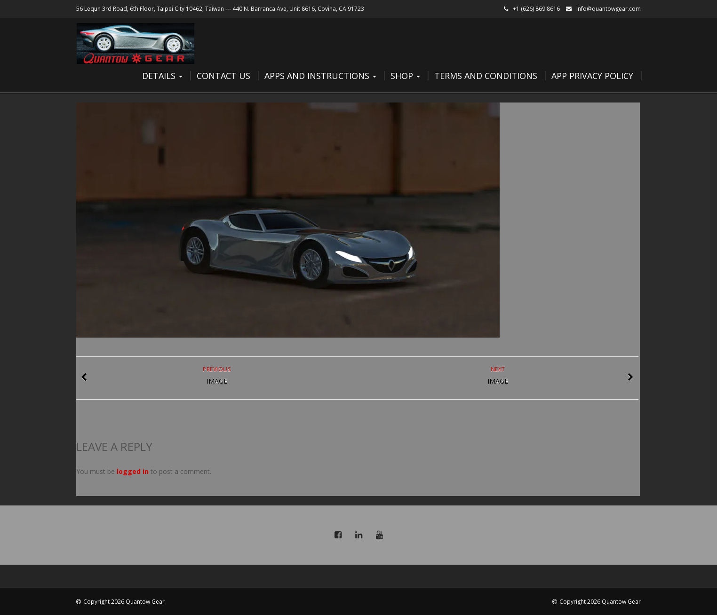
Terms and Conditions (485, 75)
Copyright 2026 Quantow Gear (124, 602)
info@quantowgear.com (608, 9)
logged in (133, 471)
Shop (405, 75)
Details (162, 75)
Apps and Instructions (320, 75)
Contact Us (223, 75)
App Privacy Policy (592, 75)
